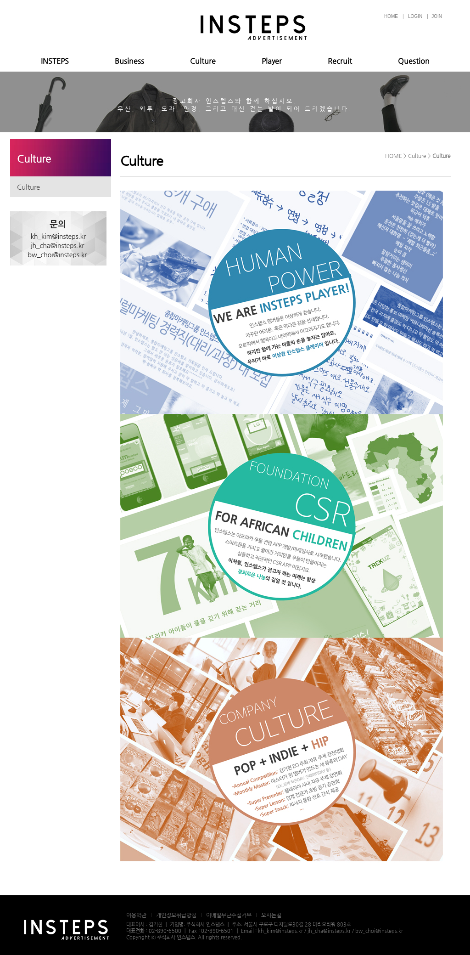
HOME (391, 16)
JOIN (436, 16)
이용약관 (136, 915)
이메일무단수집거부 (229, 915)
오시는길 (271, 915)
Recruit (340, 61)
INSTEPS (55, 61)
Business (129, 61)
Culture (203, 61)
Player (272, 61)
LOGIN (415, 16)
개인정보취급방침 (176, 915)
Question (414, 61)
